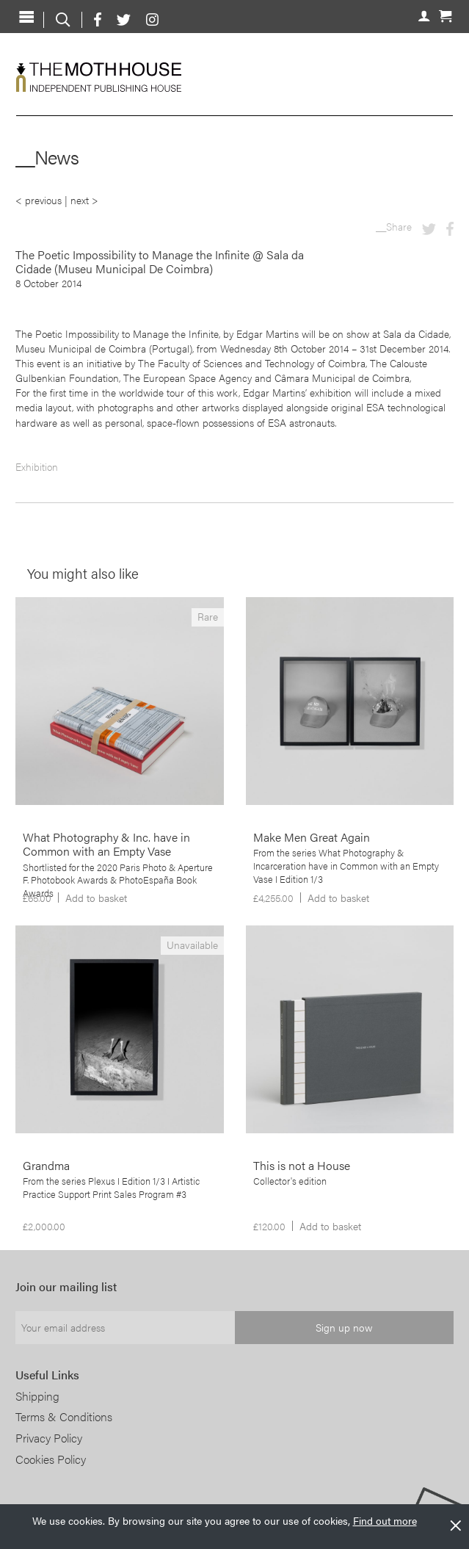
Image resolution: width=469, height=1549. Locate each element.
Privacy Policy (48, 1437)
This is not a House (301, 1165)
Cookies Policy (50, 1459)
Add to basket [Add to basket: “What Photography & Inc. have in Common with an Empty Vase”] (96, 897)
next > (84, 199)
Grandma (46, 1165)
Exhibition (36, 466)
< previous (38, 199)
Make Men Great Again (311, 836)
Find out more (385, 1520)
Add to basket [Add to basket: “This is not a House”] (330, 1225)
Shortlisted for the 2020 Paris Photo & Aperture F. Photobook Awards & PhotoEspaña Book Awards (118, 880)
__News (47, 156)
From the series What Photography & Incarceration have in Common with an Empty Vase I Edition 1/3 (346, 866)
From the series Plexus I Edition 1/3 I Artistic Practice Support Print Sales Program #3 (111, 1187)
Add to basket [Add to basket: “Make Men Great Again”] (338, 897)
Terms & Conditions (63, 1416)
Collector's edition (290, 1181)
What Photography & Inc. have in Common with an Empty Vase (106, 843)
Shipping (37, 1395)
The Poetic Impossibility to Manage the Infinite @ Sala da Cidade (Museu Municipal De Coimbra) (159, 261)
